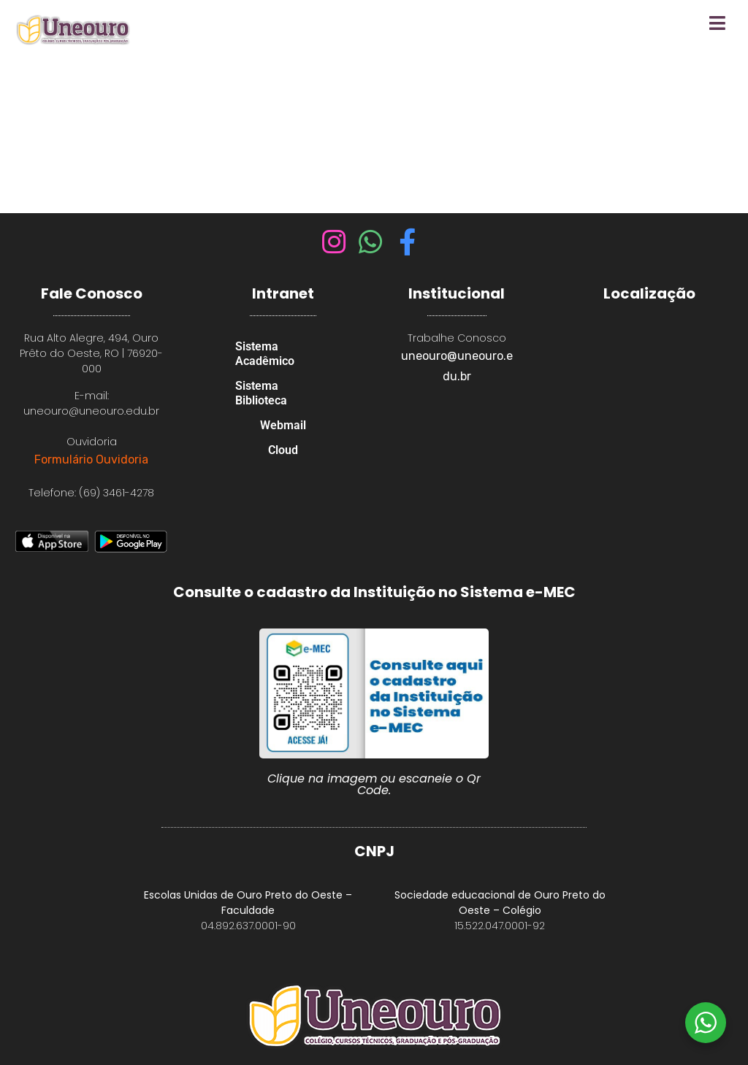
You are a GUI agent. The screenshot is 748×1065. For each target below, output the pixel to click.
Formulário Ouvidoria (91, 459)
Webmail (283, 425)
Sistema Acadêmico (264, 353)
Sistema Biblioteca (261, 393)
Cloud (283, 450)
